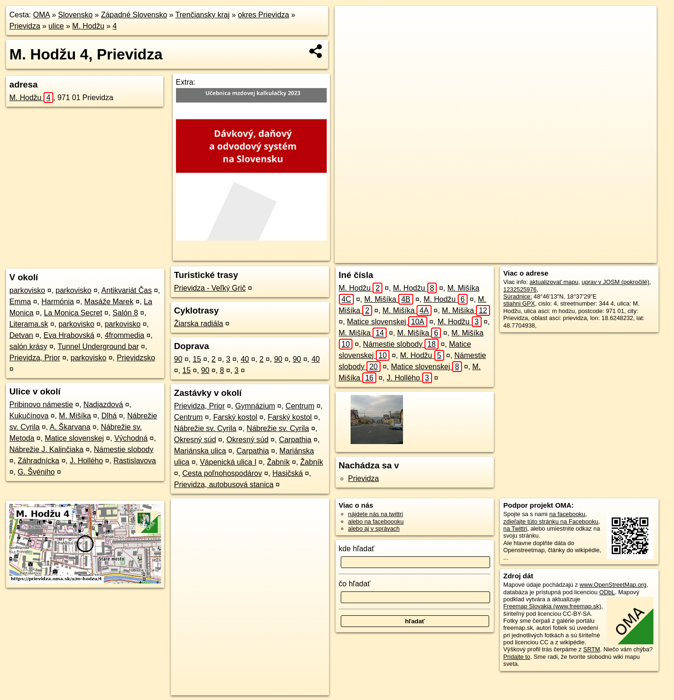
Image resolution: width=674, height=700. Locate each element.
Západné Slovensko (134, 15)
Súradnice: (517, 296)
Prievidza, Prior (34, 358)
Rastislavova (134, 461)
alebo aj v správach (374, 528)
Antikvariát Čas (127, 290)
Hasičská (287, 473)
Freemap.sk (532, 256)
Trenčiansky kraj (203, 15)
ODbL (607, 592)
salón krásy (28, 346)
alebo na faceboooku (376, 521)
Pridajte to (516, 656)
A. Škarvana (70, 427)
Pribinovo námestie (41, 404)
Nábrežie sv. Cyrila (205, 428)
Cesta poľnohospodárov (222, 473)
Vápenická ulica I (228, 462)
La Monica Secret (73, 313)
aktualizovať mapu (553, 281)
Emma (20, 302)
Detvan (21, 335)
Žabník (278, 462)
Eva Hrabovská (69, 335)
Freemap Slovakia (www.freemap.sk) (552, 606)
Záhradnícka (38, 461)
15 (197, 359)
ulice (56, 26)
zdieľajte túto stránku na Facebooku (550, 521)
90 (178, 359)
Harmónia (57, 302)
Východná (130, 438)
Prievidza (24, 26)
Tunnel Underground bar (98, 346)
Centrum (300, 406)
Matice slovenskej (74, 438)
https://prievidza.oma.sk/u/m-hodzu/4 (609, 256)
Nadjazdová (103, 404)
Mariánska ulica (200, 451)
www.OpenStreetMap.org (612, 584)
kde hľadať (357, 549)
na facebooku (567, 514)
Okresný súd (195, 440)
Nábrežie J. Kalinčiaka (46, 449)
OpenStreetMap (484, 256)
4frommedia (124, 335)
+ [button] (351, 22)
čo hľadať (355, 584)
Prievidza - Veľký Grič (210, 288)
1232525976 (519, 289)
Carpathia (295, 440)
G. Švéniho (36, 472)
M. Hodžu (88, 26)
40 (245, 359)
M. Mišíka (75, 416)
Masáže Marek (108, 302)
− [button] (351, 36)
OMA (41, 15)
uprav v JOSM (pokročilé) (615, 281)
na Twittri (515, 528)
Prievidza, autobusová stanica (224, 485)
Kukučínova (29, 416)
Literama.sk (28, 324)
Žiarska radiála (198, 324)
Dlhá (109, 416)
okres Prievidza (263, 15)
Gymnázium (255, 406)
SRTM (591, 649)
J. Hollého (86, 461)
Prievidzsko (136, 358)
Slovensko (75, 15)
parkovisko (27, 290)
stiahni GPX (519, 303)
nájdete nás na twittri (375, 514)
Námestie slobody (124, 449)
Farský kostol (235, 417)
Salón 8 (125, 313)
